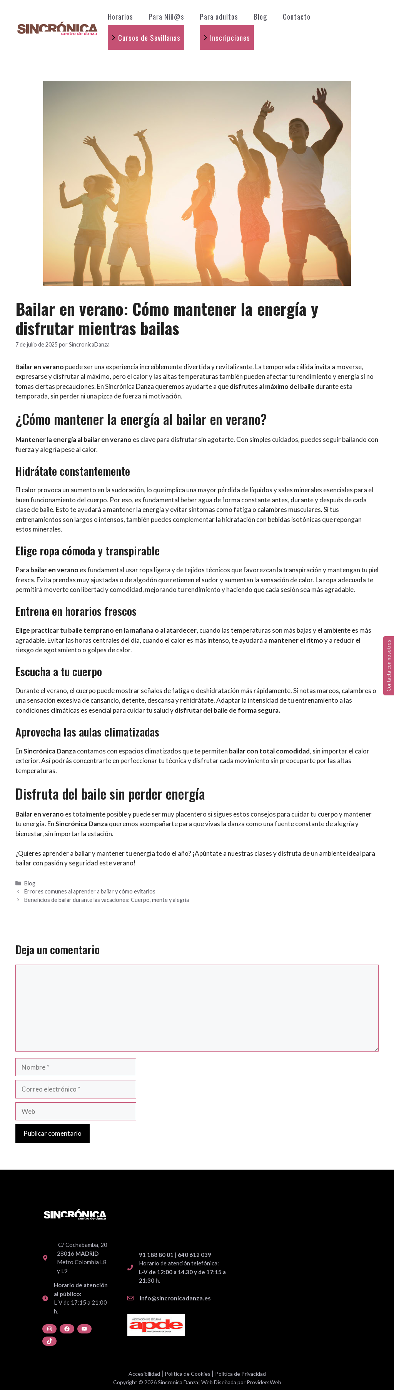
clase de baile (34, 509)
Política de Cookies (187, 1373)
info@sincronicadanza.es (175, 1298)
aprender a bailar (66, 853)
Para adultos (219, 16)
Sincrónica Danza (129, 386)
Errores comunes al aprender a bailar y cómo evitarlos (89, 891)
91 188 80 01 (156, 1254)
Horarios (120, 16)
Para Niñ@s (166, 16)
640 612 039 (194, 1254)
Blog (260, 16)
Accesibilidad (144, 1373)
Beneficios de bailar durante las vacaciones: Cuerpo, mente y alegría (106, 900)
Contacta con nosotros (389, 666)
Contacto (297, 16)
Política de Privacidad (240, 1373)
